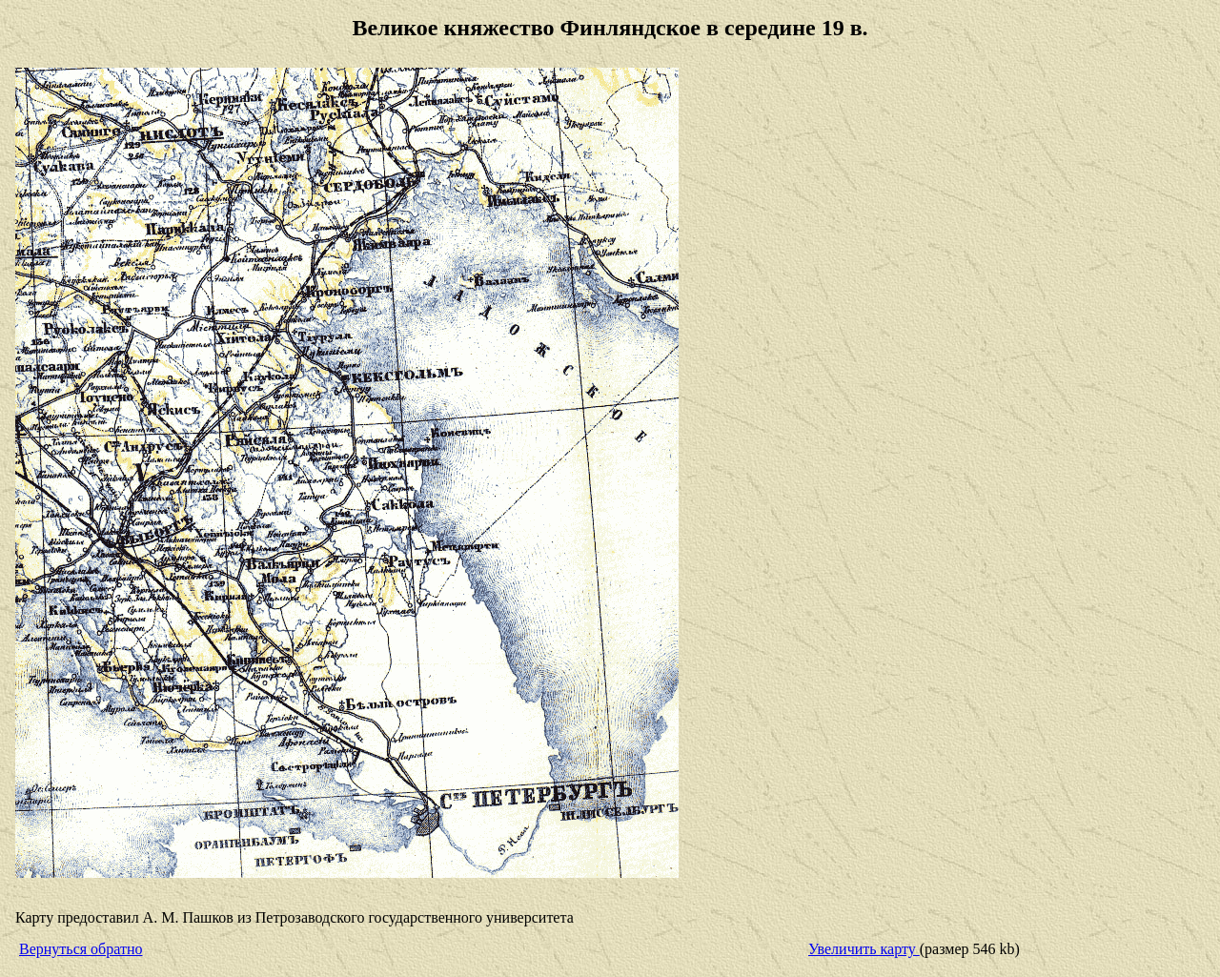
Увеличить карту (864, 949)
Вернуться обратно (80, 949)
